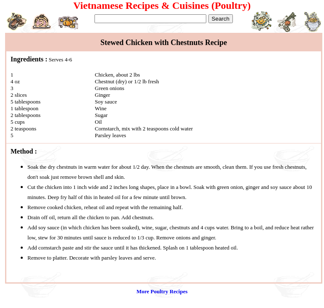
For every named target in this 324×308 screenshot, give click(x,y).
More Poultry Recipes (161, 291)
